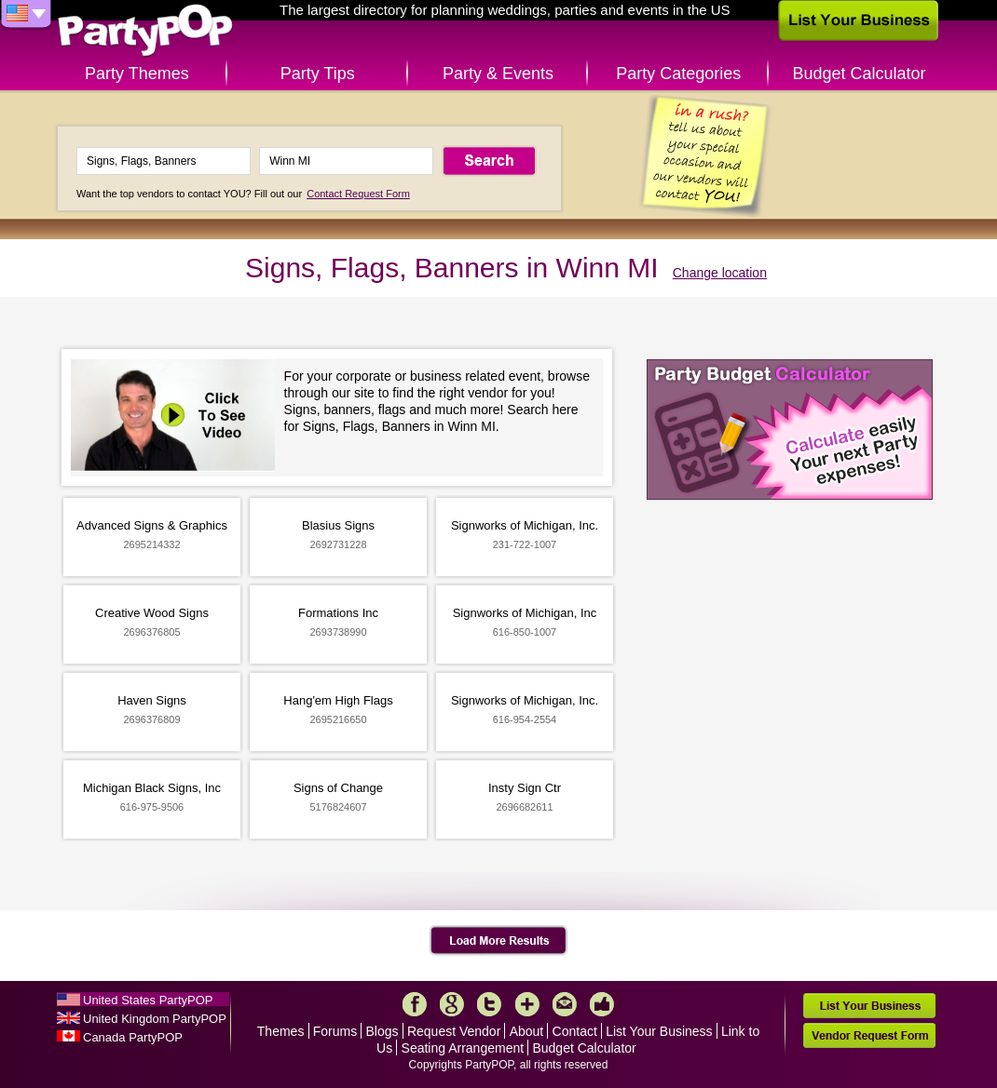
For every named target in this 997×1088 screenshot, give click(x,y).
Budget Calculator (859, 73)
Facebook (415, 1004)
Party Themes (137, 73)
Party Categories (678, 73)
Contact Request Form (358, 193)
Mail (565, 1004)
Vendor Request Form (869, 1035)
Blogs (382, 1031)
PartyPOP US (145, 31)
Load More (499, 941)
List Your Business (659, 1031)
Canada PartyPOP (133, 1037)
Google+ (452, 1004)
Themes (281, 1031)
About (527, 1031)
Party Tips (317, 73)
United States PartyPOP (147, 1000)
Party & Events (498, 73)
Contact (575, 1031)
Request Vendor (453, 1031)
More (527, 1004)
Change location (720, 272)
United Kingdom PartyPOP (154, 1019)
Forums (335, 1031)
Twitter (489, 1004)
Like (602, 1004)
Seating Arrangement (463, 1048)
